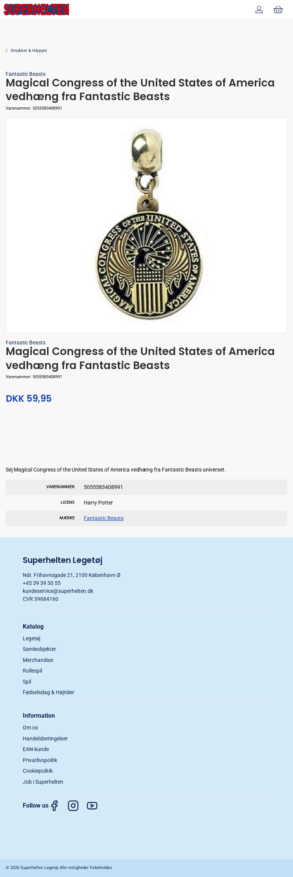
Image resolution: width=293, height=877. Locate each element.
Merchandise (38, 660)
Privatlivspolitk (40, 760)
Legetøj (31, 638)
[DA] (36, 9)
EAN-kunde (36, 749)
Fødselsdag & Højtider (48, 692)
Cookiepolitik (38, 771)
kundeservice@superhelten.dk (58, 591)
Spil (27, 682)
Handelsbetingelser (45, 739)
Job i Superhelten (43, 782)
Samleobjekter (39, 649)
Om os (30, 728)
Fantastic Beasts (25, 74)
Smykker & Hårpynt (29, 50)
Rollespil (32, 671)
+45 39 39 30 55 (42, 583)
